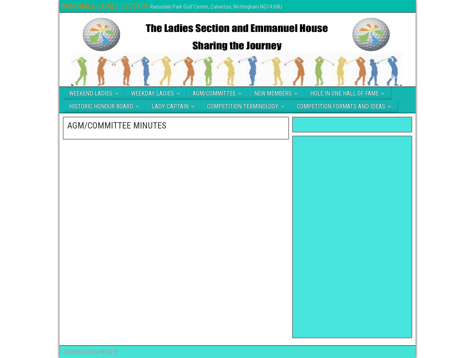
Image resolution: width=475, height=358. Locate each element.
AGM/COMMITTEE (214, 93)
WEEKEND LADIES (90, 93)
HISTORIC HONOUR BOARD (101, 106)
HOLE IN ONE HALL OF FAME (344, 93)
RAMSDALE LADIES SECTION (104, 5)
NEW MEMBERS (273, 93)
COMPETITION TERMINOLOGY (242, 106)
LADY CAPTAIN (170, 106)
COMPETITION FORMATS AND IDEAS (341, 106)
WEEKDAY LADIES (152, 93)
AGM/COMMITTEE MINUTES (116, 125)
